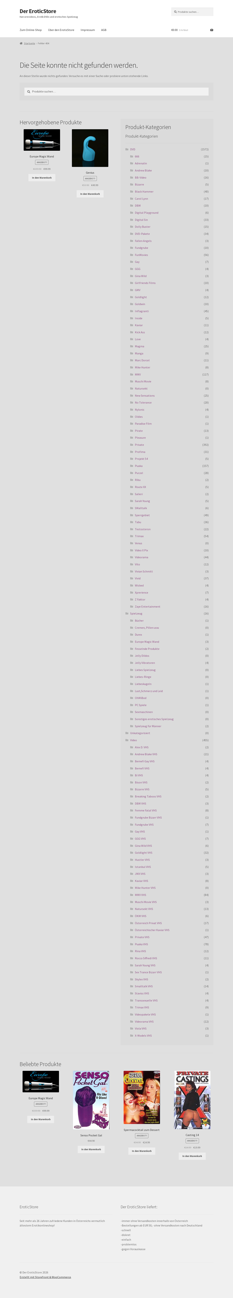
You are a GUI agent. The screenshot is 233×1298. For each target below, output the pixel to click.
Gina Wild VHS (143, 845)
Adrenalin (141, 163)
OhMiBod (140, 698)
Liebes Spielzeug (145, 670)
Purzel (139, 473)
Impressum (88, 30)
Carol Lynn (141, 198)
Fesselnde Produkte (147, 649)
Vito (137, 564)
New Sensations (145, 395)
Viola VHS (141, 1028)
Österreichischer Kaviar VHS (152, 930)
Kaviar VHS (141, 881)
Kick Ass (140, 332)
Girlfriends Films (145, 283)
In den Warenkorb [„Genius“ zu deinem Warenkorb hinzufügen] (90, 193)
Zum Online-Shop (31, 30)
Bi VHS (139, 775)
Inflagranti (142, 311)
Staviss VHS (142, 993)
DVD (132, 149)
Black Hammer (144, 191)
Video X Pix (141, 550)
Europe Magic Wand (147, 641)
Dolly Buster (142, 226)
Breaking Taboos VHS (148, 796)
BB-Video (140, 177)
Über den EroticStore (61, 30)
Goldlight (141, 297)
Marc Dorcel (142, 360)
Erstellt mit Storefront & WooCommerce (45, 1277)
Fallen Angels (143, 241)
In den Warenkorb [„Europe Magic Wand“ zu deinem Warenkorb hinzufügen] (42, 177)
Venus (138, 543)
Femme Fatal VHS (146, 810)
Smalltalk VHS (144, 986)
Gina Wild (141, 276)
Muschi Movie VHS (146, 902)
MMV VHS (140, 895)
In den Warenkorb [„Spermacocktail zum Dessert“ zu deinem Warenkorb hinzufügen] (142, 1151)
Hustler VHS (142, 860)
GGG (137, 269)
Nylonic (139, 409)
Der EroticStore (38, 11)
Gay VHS (140, 831)
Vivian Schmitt (144, 571)
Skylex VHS (141, 979)
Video (133, 740)
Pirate (139, 430)
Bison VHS (141, 782)
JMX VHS (140, 874)
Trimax (139, 536)
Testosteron (143, 529)
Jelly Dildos (142, 655)
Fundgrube (141, 248)
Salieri (139, 494)
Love (138, 339)
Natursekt (141, 388)
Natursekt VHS (144, 909)
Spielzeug (136, 613)
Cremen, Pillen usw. (147, 627)
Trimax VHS (142, 1007)
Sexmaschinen (144, 712)
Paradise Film (143, 423)
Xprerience (141, 592)
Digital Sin (141, 220)
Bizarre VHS (142, 789)
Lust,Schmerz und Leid (149, 691)
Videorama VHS (144, 1021)
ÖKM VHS (140, 916)
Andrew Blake (143, 170)
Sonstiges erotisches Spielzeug (154, 719)
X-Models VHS (143, 1035)
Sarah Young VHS (145, 965)
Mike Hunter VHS (145, 888)
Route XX (140, 487)
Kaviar (139, 325)
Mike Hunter (142, 367)
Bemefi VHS (142, 768)
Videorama (141, 557)
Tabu (138, 522)
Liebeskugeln (143, 684)
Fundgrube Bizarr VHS (148, 817)
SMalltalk (141, 508)
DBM (138, 205)
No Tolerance (143, 402)
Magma (139, 346)
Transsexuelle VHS (146, 1000)
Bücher (139, 620)
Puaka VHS (141, 944)
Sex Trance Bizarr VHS (148, 972)
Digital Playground (146, 212)
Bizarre (139, 184)
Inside (138, 318)
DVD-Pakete (142, 234)
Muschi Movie (143, 381)
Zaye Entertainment (147, 606)
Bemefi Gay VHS (145, 761)
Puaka (139, 466)
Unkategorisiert (140, 733)
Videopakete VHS (145, 1014)
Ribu (138, 480)
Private (139, 445)
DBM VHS (140, 803)
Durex (138, 634)
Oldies (139, 416)
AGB (103, 30)
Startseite (29, 43)
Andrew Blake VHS (146, 754)
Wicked (139, 585)
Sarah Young (142, 501)
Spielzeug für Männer (148, 726)
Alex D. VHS (142, 747)
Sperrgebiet (142, 515)
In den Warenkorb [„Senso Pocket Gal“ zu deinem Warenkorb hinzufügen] (91, 1149)
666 (137, 156)
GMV (137, 290)
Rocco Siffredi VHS (146, 958)
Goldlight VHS (143, 852)
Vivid (138, 578)
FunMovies (141, 255)
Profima (140, 452)
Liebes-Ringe (143, 677)
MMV (138, 374)
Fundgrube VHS (144, 824)
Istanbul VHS (143, 867)
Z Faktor (140, 599)
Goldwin (140, 304)
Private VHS (142, 937)
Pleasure (140, 437)
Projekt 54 (141, 459)
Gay (137, 262)
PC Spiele (141, 705)
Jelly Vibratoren (145, 663)
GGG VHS (140, 838)
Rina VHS (140, 951)
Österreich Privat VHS (148, 923)
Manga (139, 353)
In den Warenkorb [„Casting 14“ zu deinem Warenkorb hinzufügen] (192, 1156)
